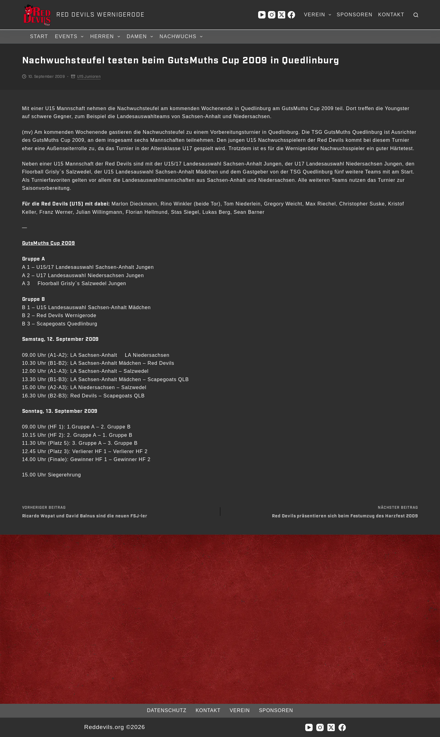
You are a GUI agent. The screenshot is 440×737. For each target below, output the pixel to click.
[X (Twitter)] (281, 14)
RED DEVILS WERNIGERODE (100, 14)
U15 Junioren (89, 76)
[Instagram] (271, 14)
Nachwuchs (182, 36)
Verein (319, 14)
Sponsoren (355, 14)
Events (70, 36)
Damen (141, 36)
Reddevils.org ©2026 (115, 727)
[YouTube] (262, 14)
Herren (106, 36)
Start (39, 36)
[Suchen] (416, 15)
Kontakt (391, 14)
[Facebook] (291, 14)
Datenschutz (165, 710)
